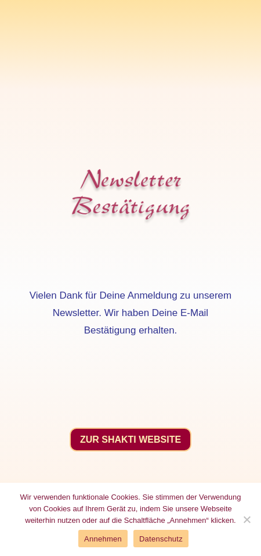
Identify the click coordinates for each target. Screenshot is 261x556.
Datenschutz (161, 539)
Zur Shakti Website (130, 439)
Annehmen (103, 539)
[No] (246, 519)
